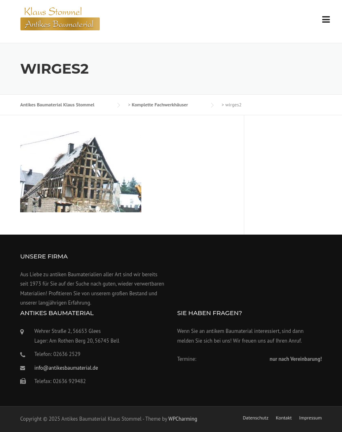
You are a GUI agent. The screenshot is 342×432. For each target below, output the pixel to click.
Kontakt (284, 417)
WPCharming (182, 418)
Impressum (310, 417)
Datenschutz (255, 417)
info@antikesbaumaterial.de (66, 367)
